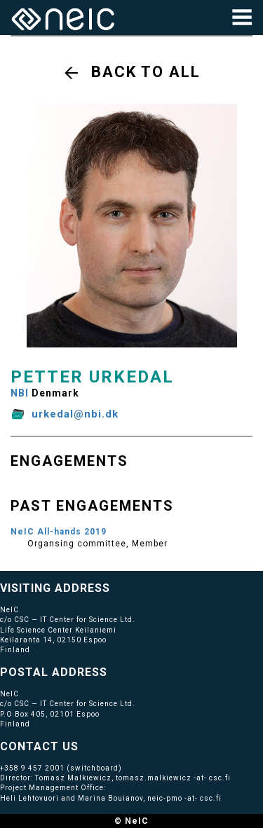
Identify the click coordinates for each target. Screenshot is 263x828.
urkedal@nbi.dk (75, 414)
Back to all (146, 72)
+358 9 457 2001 (32, 768)
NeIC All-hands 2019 (59, 532)
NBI (20, 393)
